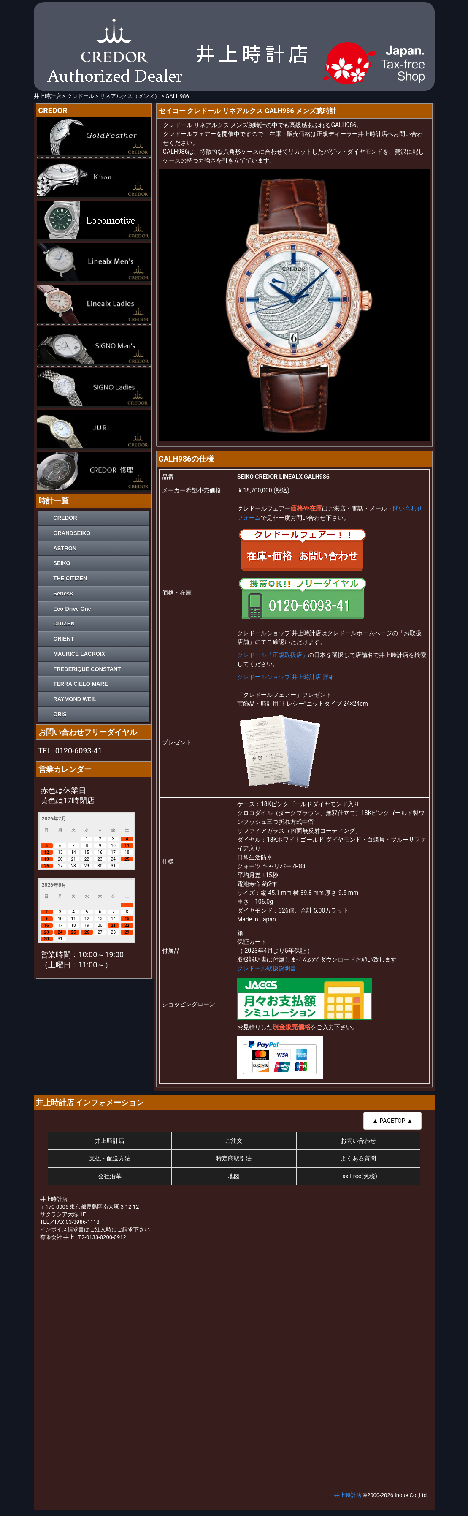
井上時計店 (109, 1140)
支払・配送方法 (109, 1158)
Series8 (63, 593)
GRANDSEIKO (71, 533)
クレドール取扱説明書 (266, 968)
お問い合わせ (358, 1140)
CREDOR (65, 518)
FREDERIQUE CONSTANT (87, 669)
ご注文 (234, 1140)
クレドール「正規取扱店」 (272, 655)
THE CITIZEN (70, 578)
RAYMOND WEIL (74, 699)
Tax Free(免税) (358, 1176)
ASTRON (64, 548)
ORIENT (63, 639)
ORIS (60, 714)
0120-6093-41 (78, 750)
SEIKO (61, 563)
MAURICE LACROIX (79, 654)
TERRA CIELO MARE (80, 684)
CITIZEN (64, 623)
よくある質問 (358, 1158)
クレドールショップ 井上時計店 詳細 (286, 677)
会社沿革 (110, 1176)
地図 (234, 1176)
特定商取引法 (234, 1158)
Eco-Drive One (72, 609)
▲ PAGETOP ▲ (392, 1120)
